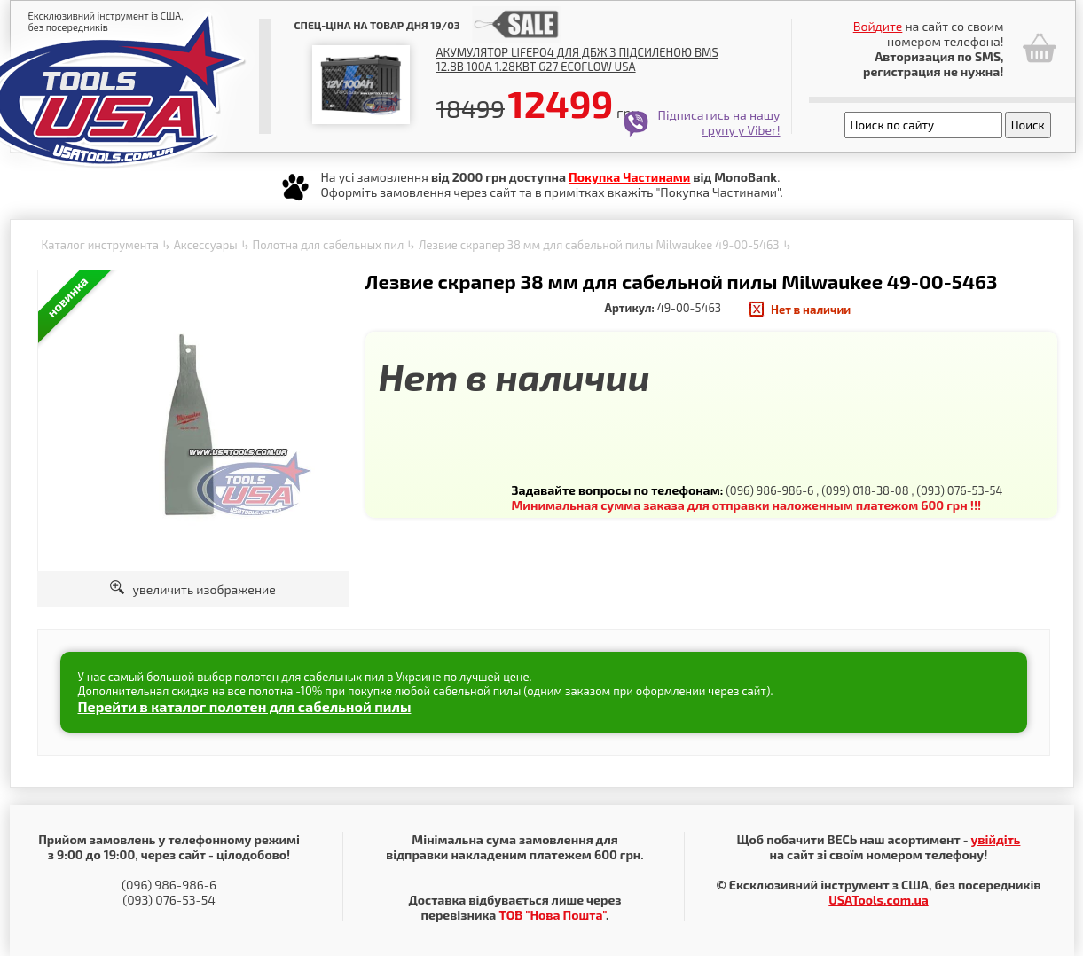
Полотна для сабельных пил (328, 245)
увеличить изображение (193, 589)
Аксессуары (206, 245)
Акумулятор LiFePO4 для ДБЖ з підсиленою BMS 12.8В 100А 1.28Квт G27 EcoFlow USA (577, 59)
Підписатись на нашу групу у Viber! (719, 122)
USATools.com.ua (878, 899)
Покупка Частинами (629, 176)
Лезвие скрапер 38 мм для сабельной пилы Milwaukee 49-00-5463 (599, 245)
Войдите (878, 26)
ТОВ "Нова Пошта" (552, 914)
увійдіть (995, 839)
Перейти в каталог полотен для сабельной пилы (245, 706)
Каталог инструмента (100, 245)
